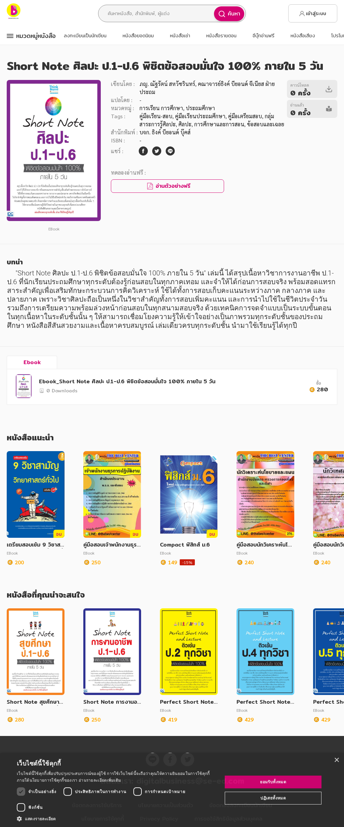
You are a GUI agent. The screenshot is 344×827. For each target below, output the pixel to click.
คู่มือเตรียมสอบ (245, 116)
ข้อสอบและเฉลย (265, 124)
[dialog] (172, 790)
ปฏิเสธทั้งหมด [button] (273, 798)
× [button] (336, 760)
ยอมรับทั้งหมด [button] (273, 782)
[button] (116, 818)
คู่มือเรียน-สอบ (155, 116)
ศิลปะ (184, 124)
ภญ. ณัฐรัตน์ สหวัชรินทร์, (168, 83)
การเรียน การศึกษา (161, 108)
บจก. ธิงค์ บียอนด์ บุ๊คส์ (164, 132)
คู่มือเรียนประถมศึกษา (200, 116)
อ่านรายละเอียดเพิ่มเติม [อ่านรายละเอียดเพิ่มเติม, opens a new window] (100, 780)
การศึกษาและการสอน (219, 124)
